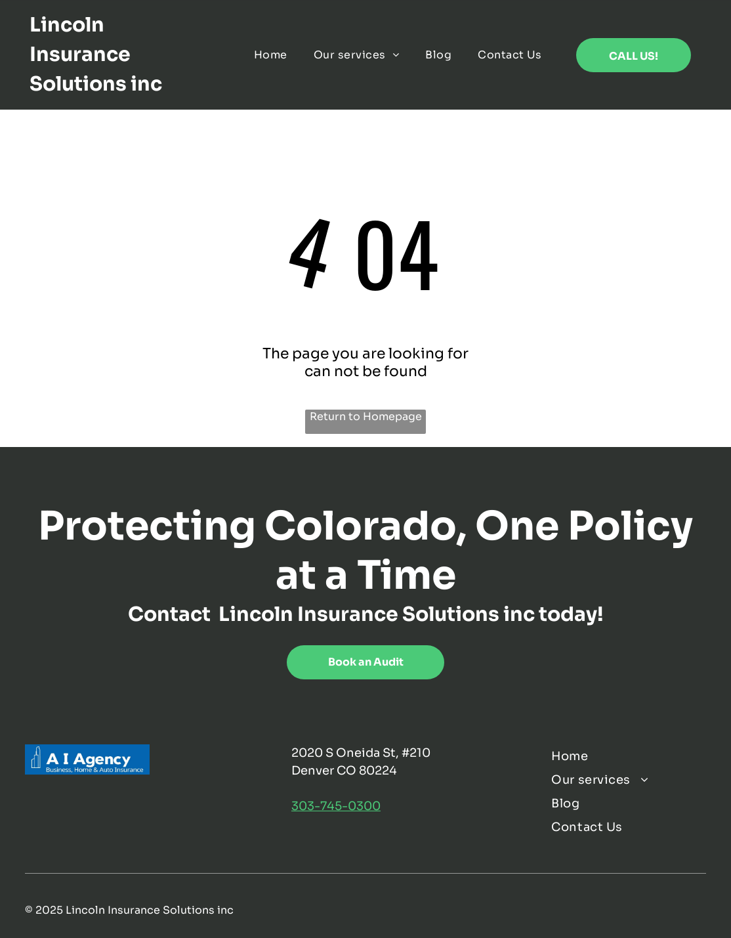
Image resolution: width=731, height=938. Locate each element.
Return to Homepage (366, 416)
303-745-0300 (336, 806)
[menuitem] (271, 55)
